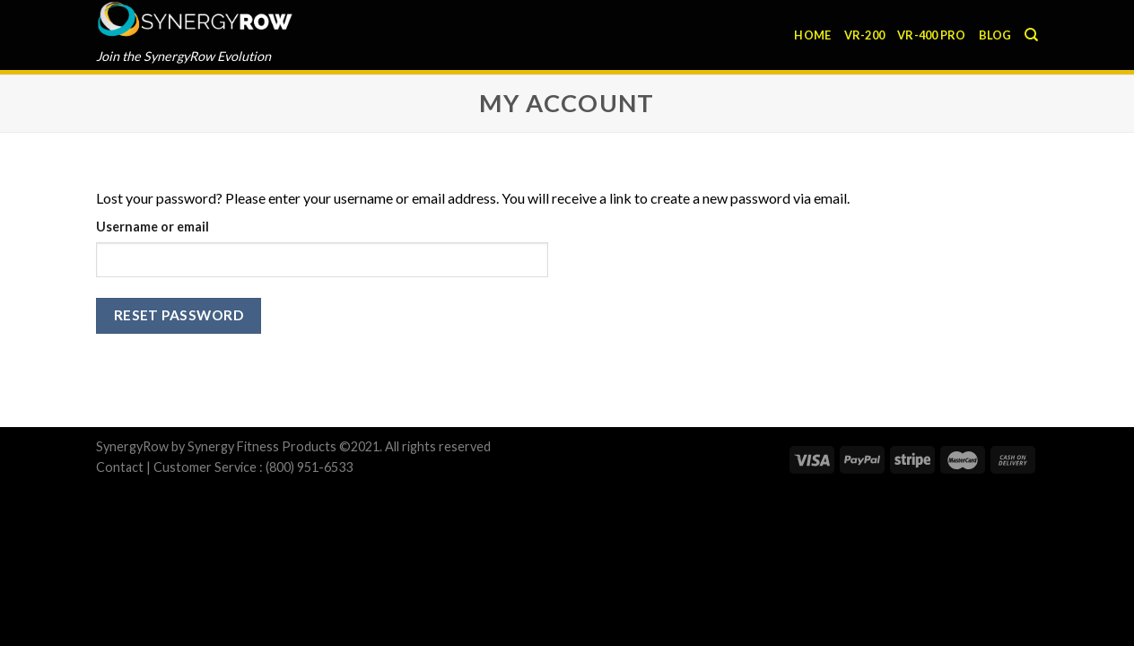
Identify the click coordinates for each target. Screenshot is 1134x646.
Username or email (152, 226)
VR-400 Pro (931, 35)
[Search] (1031, 35)
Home (812, 35)
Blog (995, 35)
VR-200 (864, 35)
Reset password (179, 315)
